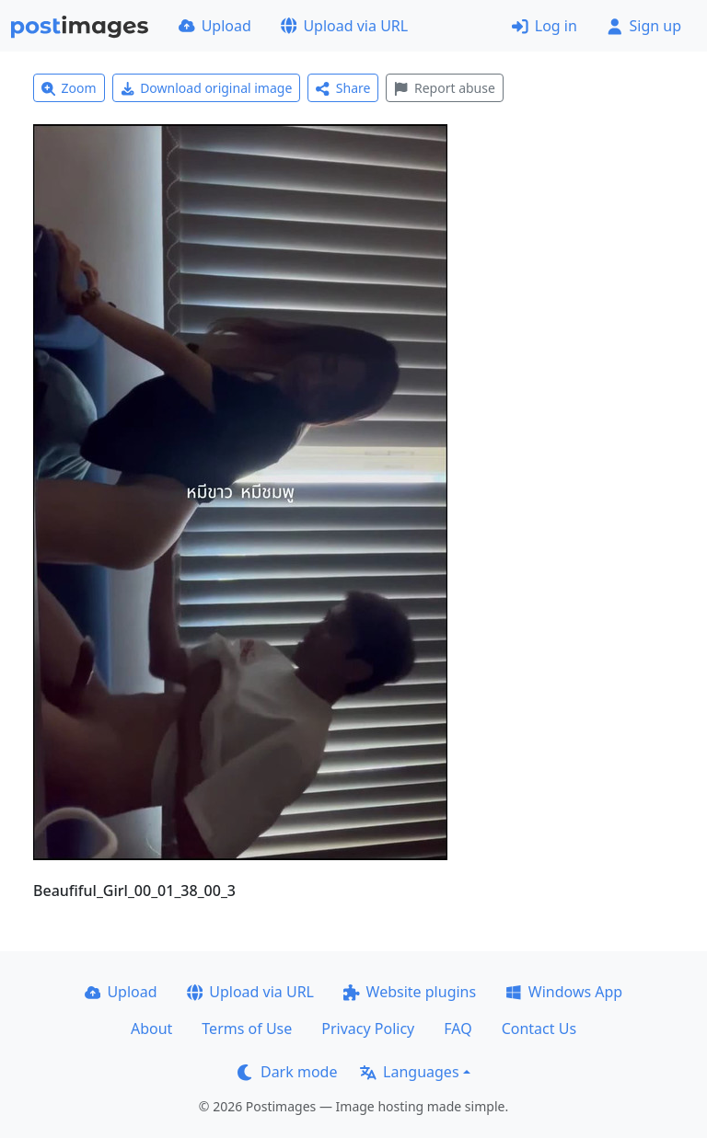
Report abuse (444, 88)
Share (343, 88)
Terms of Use (247, 1028)
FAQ (457, 1028)
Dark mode (287, 1072)
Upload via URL (344, 26)
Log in (544, 26)
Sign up (644, 26)
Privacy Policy (367, 1028)
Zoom (69, 88)
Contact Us (539, 1028)
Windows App (563, 992)
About (151, 1028)
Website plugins (409, 992)
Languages (409, 1072)
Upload (215, 26)
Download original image (207, 88)
